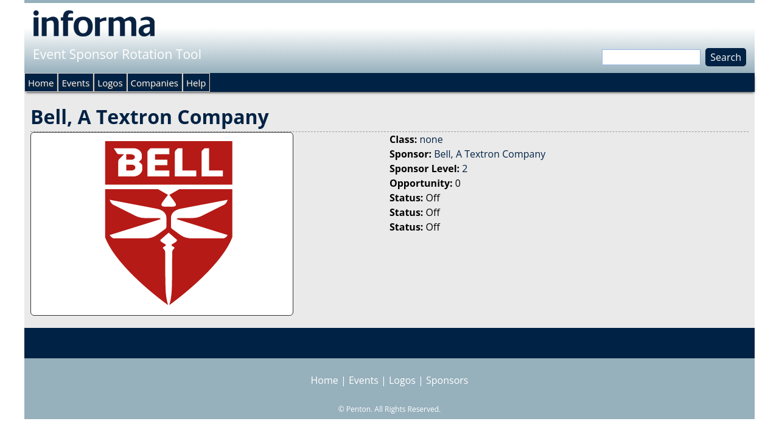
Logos (109, 83)
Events (75, 83)
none (430, 139)
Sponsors (447, 380)
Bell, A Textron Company (489, 154)
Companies (154, 83)
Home (41, 83)
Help (196, 83)
